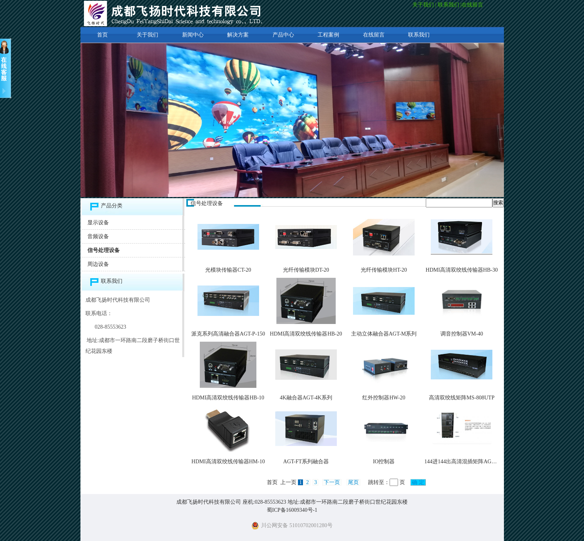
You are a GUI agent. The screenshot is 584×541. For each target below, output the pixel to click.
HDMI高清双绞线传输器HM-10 (228, 461)
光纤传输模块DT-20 (306, 270)
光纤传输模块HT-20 (384, 270)
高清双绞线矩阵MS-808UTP (461, 398)
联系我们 (448, 5)
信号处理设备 (103, 250)
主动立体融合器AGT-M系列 (384, 334)
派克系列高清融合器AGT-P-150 (228, 334)
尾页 (353, 482)
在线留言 (473, 5)
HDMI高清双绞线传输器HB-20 (306, 334)
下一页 (332, 482)
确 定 (418, 482)
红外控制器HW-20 (383, 398)
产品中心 (283, 35)
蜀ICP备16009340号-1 (292, 510)
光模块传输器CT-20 (228, 270)
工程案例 (328, 35)
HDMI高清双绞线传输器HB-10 (228, 398)
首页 (102, 35)
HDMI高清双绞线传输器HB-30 (462, 270)
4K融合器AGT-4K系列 (306, 398)
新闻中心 (193, 35)
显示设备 (98, 222)
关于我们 (423, 5)
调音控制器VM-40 (461, 334)
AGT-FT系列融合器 (306, 461)
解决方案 (238, 35)
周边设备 (98, 264)
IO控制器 (384, 461)
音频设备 (98, 236)
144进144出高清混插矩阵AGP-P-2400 (468, 461)
